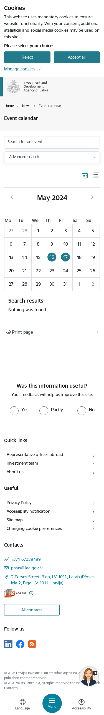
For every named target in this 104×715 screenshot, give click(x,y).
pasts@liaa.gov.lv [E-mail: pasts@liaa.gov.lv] (26, 567)
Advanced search (24, 156)
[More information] (31, 593)
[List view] (96, 175)
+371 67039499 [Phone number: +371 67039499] (26, 559)
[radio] (19, 409)
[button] (52, 257)
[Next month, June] (92, 197)
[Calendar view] (85, 175)
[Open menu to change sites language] (22, 705)
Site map (15, 519)
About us (15, 471)
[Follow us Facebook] (20, 644)
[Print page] (52, 332)
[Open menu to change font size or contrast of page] (81, 705)
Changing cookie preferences (34, 528)
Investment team (22, 463)
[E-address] (15, 593)
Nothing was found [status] (52, 304)
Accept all (76, 57)
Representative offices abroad (35, 454)
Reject (27, 57)
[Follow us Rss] (32, 644)
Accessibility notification (28, 511)
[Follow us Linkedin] (8, 644)
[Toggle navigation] (52, 703)
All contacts (31, 609)
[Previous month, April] (12, 197)
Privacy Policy (19, 502)
